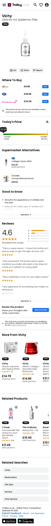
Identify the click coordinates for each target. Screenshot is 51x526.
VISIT (45, 86)
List (13, 70)
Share (24, 70)
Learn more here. (19, 325)
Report (37, 70)
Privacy (13, 515)
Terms (5, 515)
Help (21, 515)
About (26, 513)
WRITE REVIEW (41, 310)
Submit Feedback (11, 513)
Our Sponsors (37, 513)
